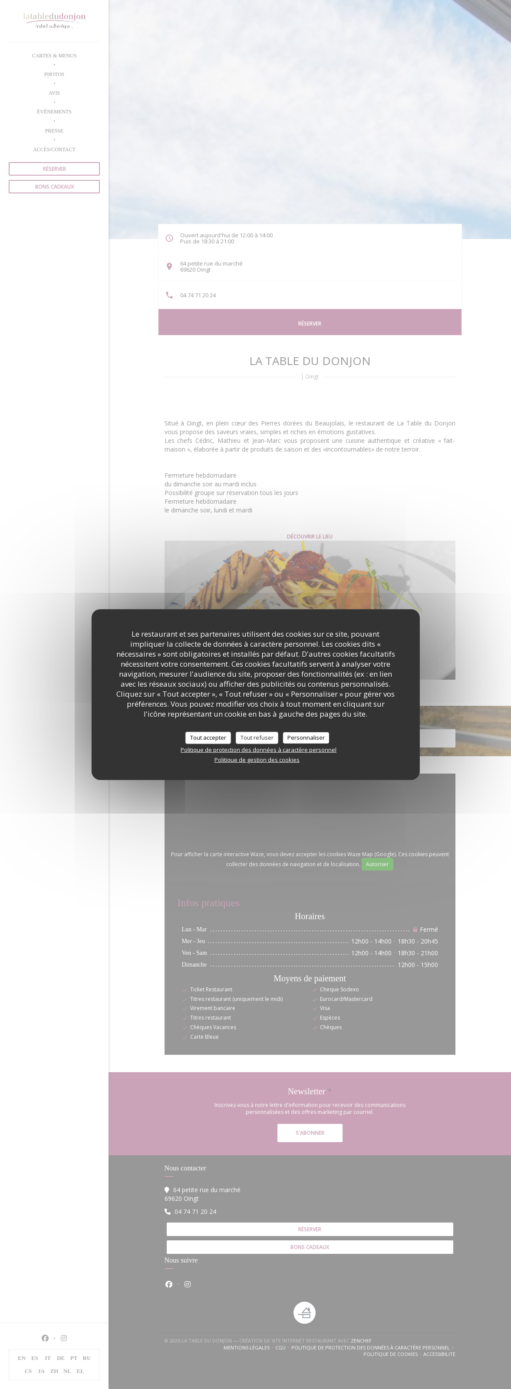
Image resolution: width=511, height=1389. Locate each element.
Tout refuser (257, 737)
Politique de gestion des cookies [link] (257, 759)
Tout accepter (208, 737)
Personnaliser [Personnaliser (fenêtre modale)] (306, 737)
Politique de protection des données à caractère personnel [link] (258, 749)
